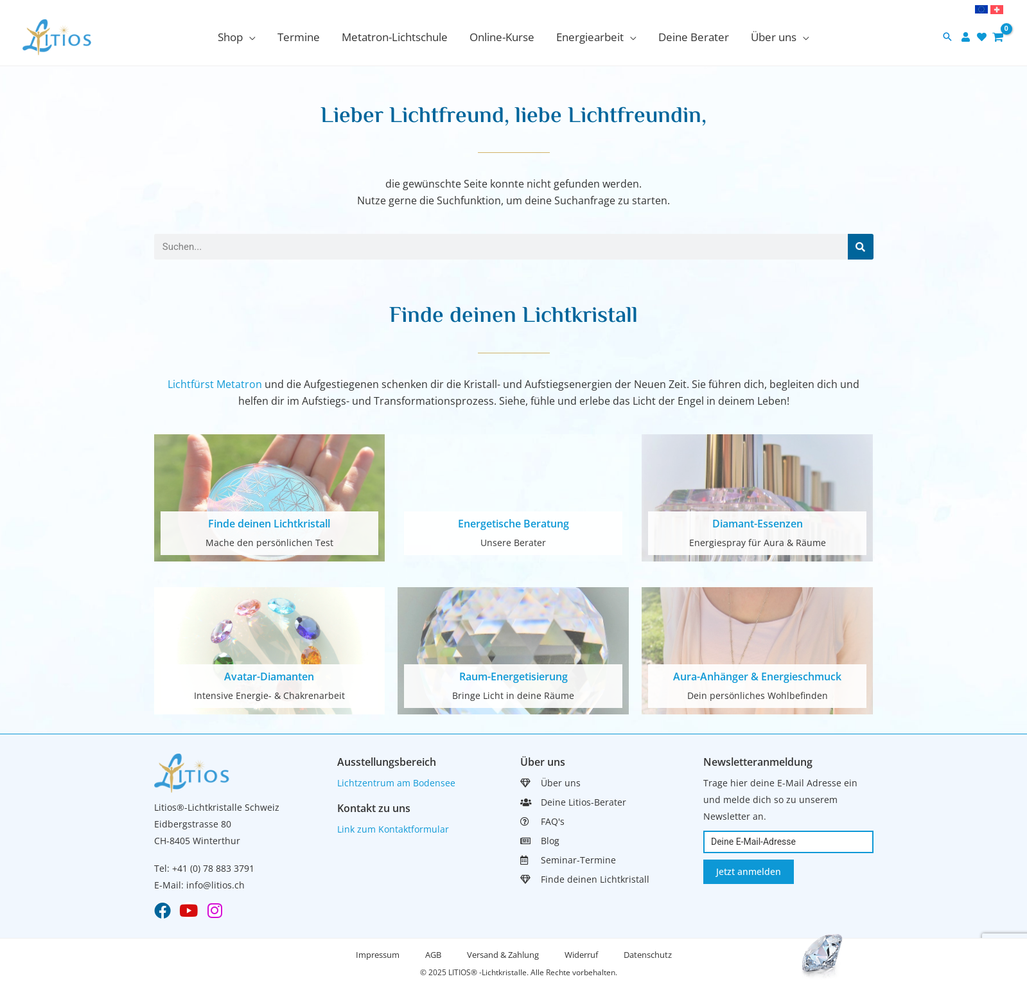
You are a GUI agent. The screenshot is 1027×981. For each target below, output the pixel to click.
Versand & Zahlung (503, 954)
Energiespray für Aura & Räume (757, 542)
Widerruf (581, 954)
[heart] (983, 37)
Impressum (377, 954)
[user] (967, 37)
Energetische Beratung (513, 524)
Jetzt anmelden (748, 871)
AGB (433, 954)
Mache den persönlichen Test (269, 542)
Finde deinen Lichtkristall (269, 524)
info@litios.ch (215, 885)
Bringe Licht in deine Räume (513, 695)
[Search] (860, 247)
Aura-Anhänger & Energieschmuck (757, 676)
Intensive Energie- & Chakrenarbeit (269, 695)
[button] (947, 37)
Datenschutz (648, 954)
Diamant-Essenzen (757, 524)
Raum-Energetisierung (513, 676)
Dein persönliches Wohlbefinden (757, 695)
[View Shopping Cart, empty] (998, 37)
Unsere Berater (513, 542)
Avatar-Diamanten (269, 676)
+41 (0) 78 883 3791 (213, 868)
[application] (249, 37)
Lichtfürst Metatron (215, 384)
